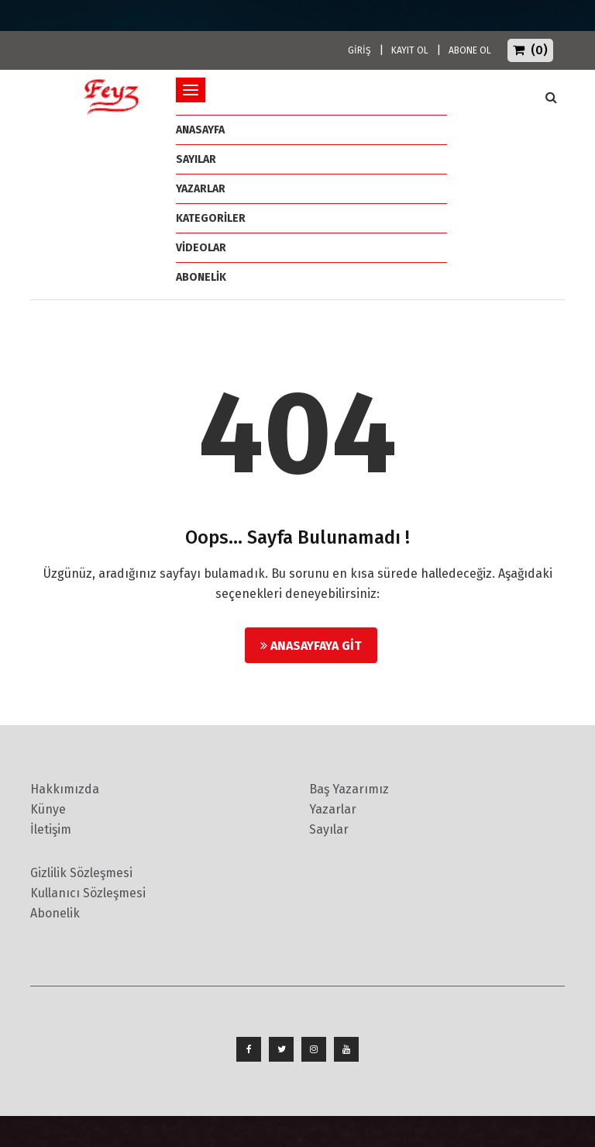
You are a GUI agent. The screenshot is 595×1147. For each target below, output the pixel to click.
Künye (48, 809)
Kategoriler (211, 218)
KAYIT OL (409, 50)
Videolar (201, 247)
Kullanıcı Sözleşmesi (88, 893)
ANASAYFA (200, 129)
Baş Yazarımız (349, 789)
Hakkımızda (64, 789)
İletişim (50, 829)
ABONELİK (201, 277)
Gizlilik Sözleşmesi (81, 872)
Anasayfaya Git (311, 645)
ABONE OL (470, 50)
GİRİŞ (359, 50)
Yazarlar (200, 188)
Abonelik (55, 913)
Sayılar (196, 159)
